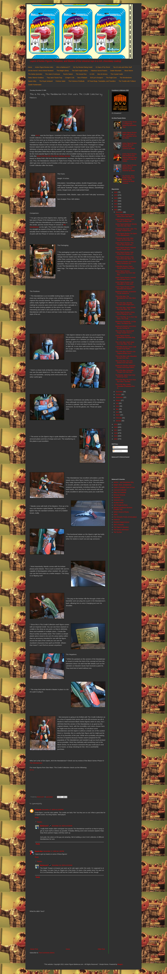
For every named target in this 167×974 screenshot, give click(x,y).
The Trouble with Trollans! (127, 81)
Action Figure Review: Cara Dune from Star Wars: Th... (125, 258)
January (119, 421)
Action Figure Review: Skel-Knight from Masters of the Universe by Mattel (129, 145)
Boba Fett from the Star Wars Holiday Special (53, 156)
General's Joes (119, 500)
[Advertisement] (67, 930)
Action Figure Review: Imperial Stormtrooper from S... (125, 278)
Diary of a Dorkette (120, 492)
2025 (116, 195)
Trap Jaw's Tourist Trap (54, 77)
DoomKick (117, 497)
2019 (116, 424)
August (118, 400)
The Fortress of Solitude (76, 81)
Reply (37, 817)
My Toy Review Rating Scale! (83, 67)
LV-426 (92, 74)
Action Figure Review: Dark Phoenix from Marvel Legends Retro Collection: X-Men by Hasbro (129, 157)
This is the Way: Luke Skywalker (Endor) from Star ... (126, 357)
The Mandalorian (36, 763)
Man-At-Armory (102, 74)
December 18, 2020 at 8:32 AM (62, 865)
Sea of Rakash (82, 77)
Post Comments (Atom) (46, 953)
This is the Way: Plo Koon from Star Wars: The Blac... (125, 380)
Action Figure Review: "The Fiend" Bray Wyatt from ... (124, 244)
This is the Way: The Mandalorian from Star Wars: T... (125, 298)
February (119, 418)
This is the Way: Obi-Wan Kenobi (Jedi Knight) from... (125, 303)
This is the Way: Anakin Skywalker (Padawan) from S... (125, 386)
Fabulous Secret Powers (99, 70)
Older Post (101, 949)
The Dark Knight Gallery (80, 70)
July (117, 403)
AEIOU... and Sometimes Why (124, 482)
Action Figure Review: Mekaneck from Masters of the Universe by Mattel (129, 167)
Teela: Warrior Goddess (36, 77)
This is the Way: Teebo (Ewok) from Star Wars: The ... (125, 308)
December (119, 212)
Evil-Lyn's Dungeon (96, 77)
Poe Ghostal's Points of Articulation (125, 517)
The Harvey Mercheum (121, 529)
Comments (117, 451)
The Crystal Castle (117, 74)
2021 (116, 207)
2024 (116, 198)
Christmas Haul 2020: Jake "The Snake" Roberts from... (126, 229)
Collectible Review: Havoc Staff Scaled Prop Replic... (125, 347)
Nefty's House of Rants (121, 512)
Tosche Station (68, 74)
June (117, 406)
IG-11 (38, 135)
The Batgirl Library (63, 70)
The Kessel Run (81, 74)
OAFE (116, 514)
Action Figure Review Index (44, 67)
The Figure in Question (121, 527)
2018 (116, 427)
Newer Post (34, 949)
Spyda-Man (39, 851)
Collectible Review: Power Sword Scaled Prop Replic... (125, 267)
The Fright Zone (111, 77)
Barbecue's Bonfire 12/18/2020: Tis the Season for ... (125, 292)
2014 (116, 439)
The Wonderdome (126, 77)
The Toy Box (118, 532)
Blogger (120, 964)
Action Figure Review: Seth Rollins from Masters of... (124, 253)
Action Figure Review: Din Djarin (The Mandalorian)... (126, 234)
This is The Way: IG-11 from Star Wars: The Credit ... (126, 318)
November (119, 391)
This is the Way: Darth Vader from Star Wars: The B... (124, 343)
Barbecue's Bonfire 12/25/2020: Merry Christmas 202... (125, 262)
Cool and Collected (120, 490)
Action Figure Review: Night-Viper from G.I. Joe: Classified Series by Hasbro (129, 135)
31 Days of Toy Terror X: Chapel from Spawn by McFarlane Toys (129, 124)
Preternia (117, 519)
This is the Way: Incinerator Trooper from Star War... (124, 371)
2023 (116, 201)
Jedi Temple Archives (121, 505)
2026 (116, 192)
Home (30, 67)
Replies (39, 822)
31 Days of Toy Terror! (103, 67)
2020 (116, 210)
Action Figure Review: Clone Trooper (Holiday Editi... (124, 220)
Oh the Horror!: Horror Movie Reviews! (41, 70)
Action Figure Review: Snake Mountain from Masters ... (125, 288)
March (118, 415)
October (119, 394)
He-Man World (118, 502)
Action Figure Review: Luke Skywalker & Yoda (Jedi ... (124, 283)
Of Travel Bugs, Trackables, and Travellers (102, 81)
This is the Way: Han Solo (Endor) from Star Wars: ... (125, 362)
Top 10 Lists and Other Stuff (122, 67)
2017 (116, 430)
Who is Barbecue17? (63, 67)
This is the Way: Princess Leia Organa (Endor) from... (125, 352)
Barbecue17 (44, 826)
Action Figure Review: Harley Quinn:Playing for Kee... (125, 313)
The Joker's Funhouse (52, 74)
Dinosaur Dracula (119, 495)
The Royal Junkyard (46, 81)
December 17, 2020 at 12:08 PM (52, 809)
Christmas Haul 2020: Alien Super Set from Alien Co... (124, 239)
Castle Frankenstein (34, 85)
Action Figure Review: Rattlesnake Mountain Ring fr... (125, 337)
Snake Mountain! (115, 70)
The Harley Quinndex (35, 74)
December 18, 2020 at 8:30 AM (62, 826)
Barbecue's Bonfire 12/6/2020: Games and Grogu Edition (125, 366)
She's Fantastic (119, 524)
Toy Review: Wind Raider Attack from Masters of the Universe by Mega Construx (128, 179)
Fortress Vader (61, 81)
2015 (116, 436)
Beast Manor (129, 70)
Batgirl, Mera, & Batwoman (122, 485)
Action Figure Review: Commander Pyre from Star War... (125, 272)
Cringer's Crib (69, 77)
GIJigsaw (38, 809)
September (119, 397)
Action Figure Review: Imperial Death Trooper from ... (125, 248)
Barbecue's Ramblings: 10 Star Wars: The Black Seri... (125, 322)
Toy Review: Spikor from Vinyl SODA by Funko (125, 376)
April (117, 412)
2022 (116, 204)
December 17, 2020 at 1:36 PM (53, 851)
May (117, 409)
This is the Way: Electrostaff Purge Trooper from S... (124, 332)
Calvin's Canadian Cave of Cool (124, 487)
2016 (116, 433)
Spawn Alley (32, 81)
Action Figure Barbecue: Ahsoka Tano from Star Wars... (126, 225)
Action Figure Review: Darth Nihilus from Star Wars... (124, 215)
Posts (115, 447)
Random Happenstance (121, 522)
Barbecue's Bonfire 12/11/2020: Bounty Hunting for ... (125, 327)
